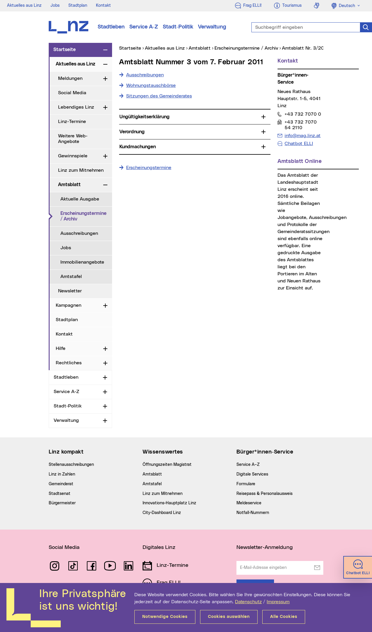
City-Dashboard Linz (162, 513)
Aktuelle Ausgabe (79, 199)
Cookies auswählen (229, 617)
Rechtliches (69, 362)
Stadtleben (111, 27)
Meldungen (70, 78)
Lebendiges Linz (76, 107)
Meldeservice (248, 503)
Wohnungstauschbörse (151, 85)
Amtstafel (71, 276)
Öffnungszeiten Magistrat (167, 465)
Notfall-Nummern (252, 513)
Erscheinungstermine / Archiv (86, 216)
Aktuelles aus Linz (24, 6)
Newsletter (70, 291)
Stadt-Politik (178, 27)
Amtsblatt (69, 184)
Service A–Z (248, 465)
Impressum (278, 601)
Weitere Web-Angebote (72, 139)
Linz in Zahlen (62, 474)
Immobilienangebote (82, 262)
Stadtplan (77, 6)
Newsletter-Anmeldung (264, 547)
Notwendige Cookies (164, 617)
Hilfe (60, 348)
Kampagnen (68, 305)
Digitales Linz (159, 547)
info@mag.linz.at (302, 135)
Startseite (64, 49)
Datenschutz (248, 601)
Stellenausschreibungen (71, 465)
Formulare (245, 484)
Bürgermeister (62, 503)
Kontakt (103, 6)
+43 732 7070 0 (302, 114)
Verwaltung (212, 27)
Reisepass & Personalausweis (264, 494)
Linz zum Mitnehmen (81, 170)
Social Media (72, 92)
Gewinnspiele (72, 156)
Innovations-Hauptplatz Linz (169, 503)
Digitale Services (252, 474)
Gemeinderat (61, 484)
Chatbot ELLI (299, 143)
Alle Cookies (283, 617)
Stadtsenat (59, 494)
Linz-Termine (72, 121)
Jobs (55, 6)
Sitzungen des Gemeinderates (159, 96)
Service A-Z (143, 27)
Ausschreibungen (79, 233)
